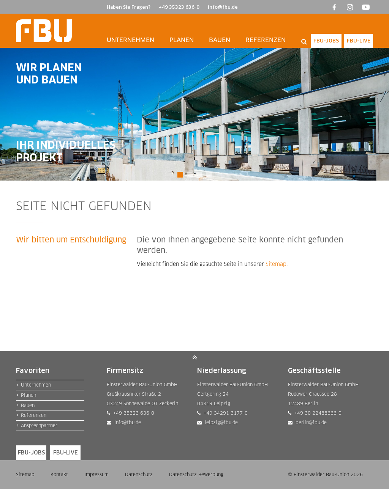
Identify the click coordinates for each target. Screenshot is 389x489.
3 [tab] (199, 173)
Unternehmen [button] (130, 40)
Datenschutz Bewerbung (196, 474)
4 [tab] (208, 173)
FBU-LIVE (358, 40)
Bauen (28, 405)
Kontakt (59, 474)
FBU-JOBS (326, 40)
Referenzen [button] (265, 40)
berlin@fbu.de (310, 422)
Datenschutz (139, 474)
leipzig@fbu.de (220, 422)
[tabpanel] (194, 114)
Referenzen (33, 415)
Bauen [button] (219, 40)
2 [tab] (189, 173)
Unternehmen (36, 385)
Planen (28, 395)
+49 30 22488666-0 (316, 413)
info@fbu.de (223, 7)
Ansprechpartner (39, 425)
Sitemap (276, 264)
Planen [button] (181, 40)
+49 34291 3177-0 (224, 413)
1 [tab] (180, 173)
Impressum (96, 474)
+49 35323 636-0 (179, 7)
